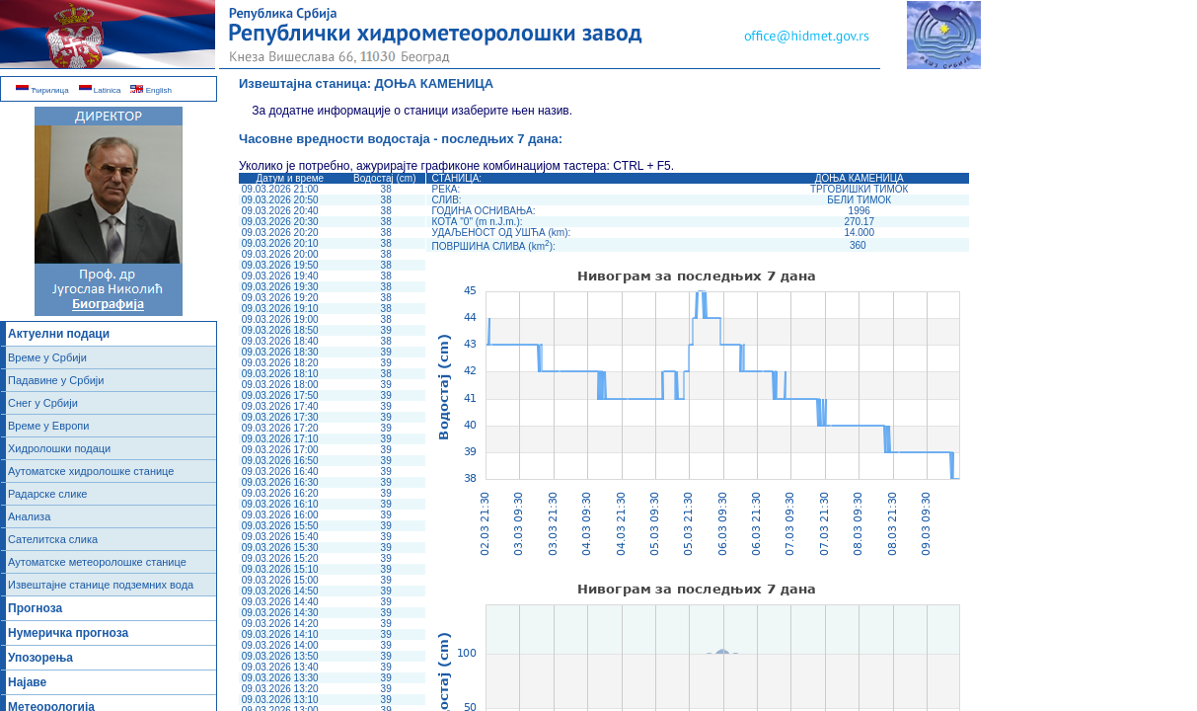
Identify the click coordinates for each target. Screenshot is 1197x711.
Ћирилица (42, 90)
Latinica (100, 90)
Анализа (29, 516)
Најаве (27, 682)
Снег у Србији (43, 403)
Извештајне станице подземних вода (100, 585)
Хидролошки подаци (59, 448)
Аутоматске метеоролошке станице (97, 562)
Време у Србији (47, 357)
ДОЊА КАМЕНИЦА (434, 83)
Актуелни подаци (59, 334)
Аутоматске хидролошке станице (91, 471)
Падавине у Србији (56, 380)
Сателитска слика (53, 539)
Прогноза (35, 608)
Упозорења (40, 658)
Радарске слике (47, 494)
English (150, 90)
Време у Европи (48, 426)
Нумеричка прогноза (68, 633)
